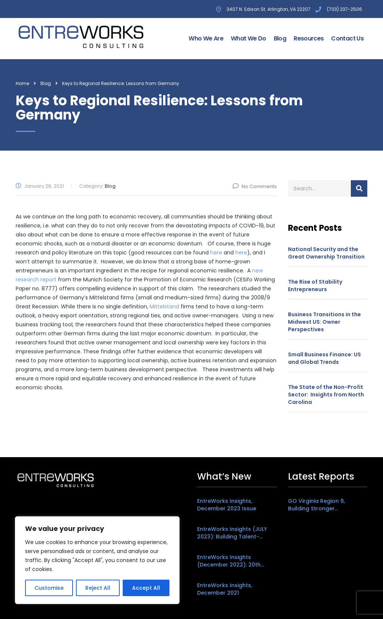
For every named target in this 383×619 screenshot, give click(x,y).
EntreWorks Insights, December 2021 (224, 589)
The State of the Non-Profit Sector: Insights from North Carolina (326, 394)
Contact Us (347, 38)
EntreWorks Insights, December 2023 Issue (226, 504)
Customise (49, 588)
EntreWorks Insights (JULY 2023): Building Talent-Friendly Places (232, 532)
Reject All (97, 588)
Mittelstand (164, 306)
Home (22, 83)
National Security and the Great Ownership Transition (326, 252)
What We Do (248, 38)
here (216, 252)
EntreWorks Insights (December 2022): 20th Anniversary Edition (229, 560)
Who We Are (206, 38)
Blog (280, 38)
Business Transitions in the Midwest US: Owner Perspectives (324, 322)
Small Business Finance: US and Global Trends (324, 358)
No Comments (255, 186)
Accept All (146, 588)
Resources (309, 38)
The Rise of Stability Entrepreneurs (315, 285)
